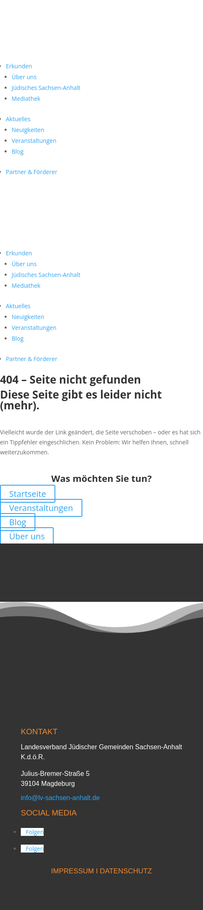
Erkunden (19, 66)
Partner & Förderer (31, 172)
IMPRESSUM (72, 871)
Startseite (27, 493)
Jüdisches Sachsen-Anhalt (46, 88)
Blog (18, 151)
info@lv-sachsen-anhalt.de (60, 797)
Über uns (24, 77)
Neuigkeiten (28, 130)
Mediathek (26, 98)
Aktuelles (18, 119)
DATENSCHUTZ (126, 871)
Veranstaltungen (34, 141)
